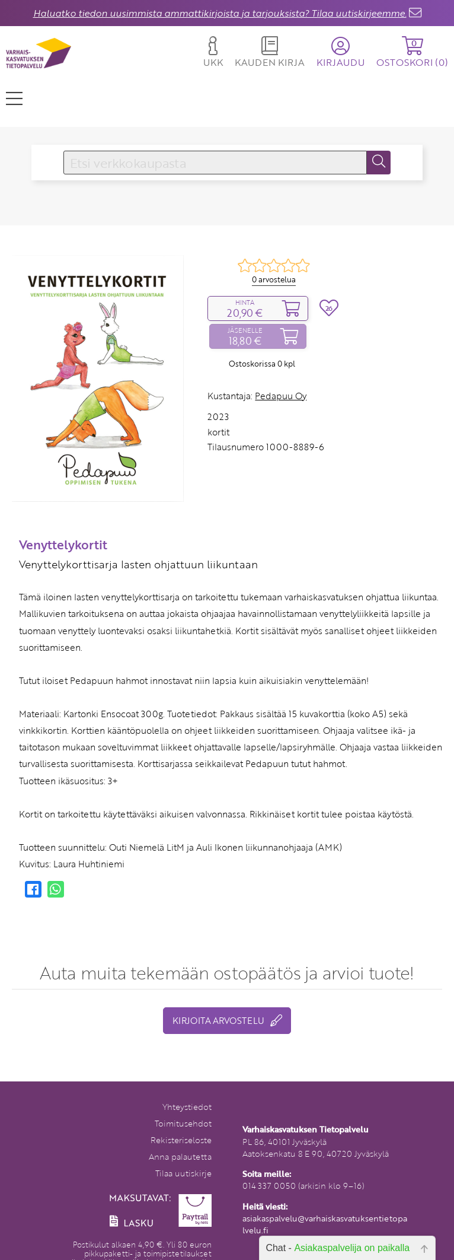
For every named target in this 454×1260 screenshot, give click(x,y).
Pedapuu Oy (280, 395)
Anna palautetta (180, 1156)
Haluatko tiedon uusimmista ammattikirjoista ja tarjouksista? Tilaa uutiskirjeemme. (220, 13)
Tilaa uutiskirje (183, 1173)
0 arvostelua (274, 279)
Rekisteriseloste (181, 1140)
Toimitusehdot (183, 1123)
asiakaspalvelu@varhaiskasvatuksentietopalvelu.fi (324, 1224)
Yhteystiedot (187, 1106)
